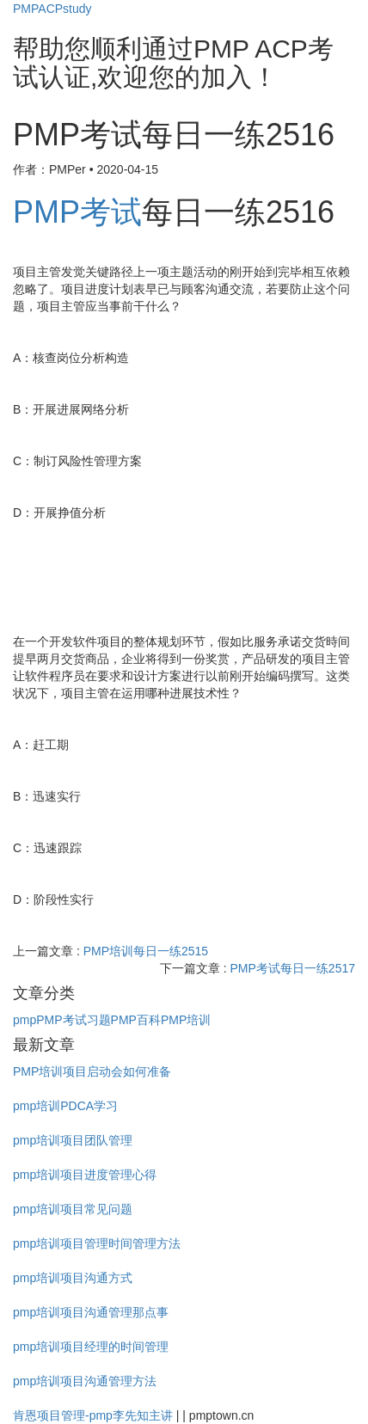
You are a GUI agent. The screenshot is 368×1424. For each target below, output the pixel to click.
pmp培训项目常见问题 (72, 1209)
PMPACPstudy (52, 8)
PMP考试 (77, 212)
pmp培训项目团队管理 (72, 1140)
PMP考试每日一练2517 (292, 968)
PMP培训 (186, 1020)
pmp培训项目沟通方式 (72, 1278)
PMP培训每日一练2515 (145, 951)
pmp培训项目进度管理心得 (84, 1175)
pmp (24, 1020)
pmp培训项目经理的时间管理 (91, 1346)
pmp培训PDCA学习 (65, 1106)
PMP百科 (136, 1020)
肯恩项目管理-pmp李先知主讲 (93, 1415)
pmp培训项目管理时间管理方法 (97, 1243)
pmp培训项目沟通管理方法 (84, 1381)
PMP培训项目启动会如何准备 (92, 1071)
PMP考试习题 (73, 1020)
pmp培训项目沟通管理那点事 (91, 1312)
